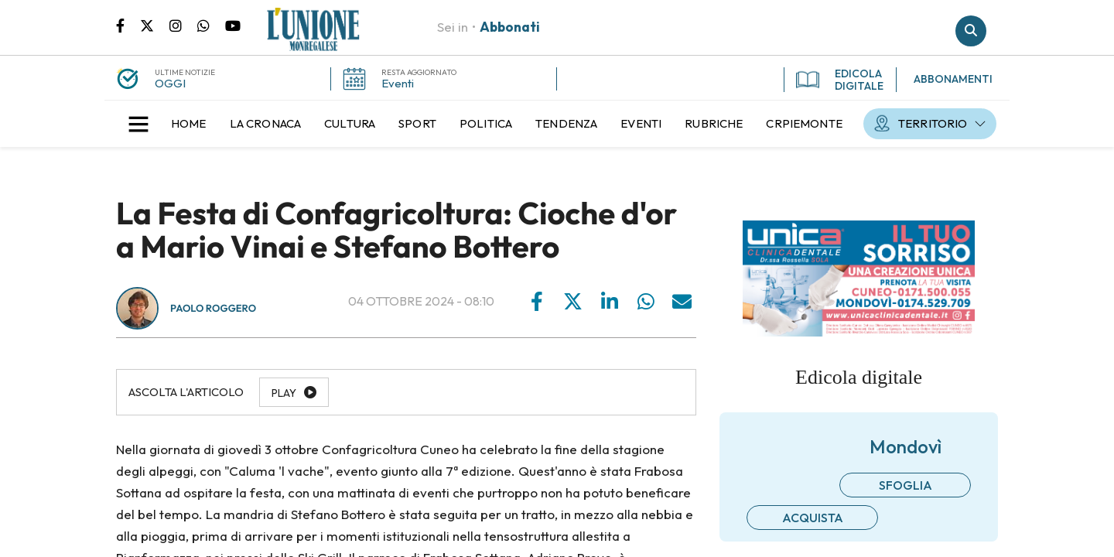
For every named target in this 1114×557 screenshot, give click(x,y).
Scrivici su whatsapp (211, 24)
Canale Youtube (233, 24)
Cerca (970, 30)
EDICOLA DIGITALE (839, 79)
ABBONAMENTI (953, 79)
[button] (138, 124)
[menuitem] (189, 124)
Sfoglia (905, 485)
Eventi (397, 83)
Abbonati (510, 27)
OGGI (170, 83)
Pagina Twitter (154, 24)
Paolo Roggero (213, 308)
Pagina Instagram (183, 24)
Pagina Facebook (128, 24)
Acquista (812, 517)
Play (284, 393)
